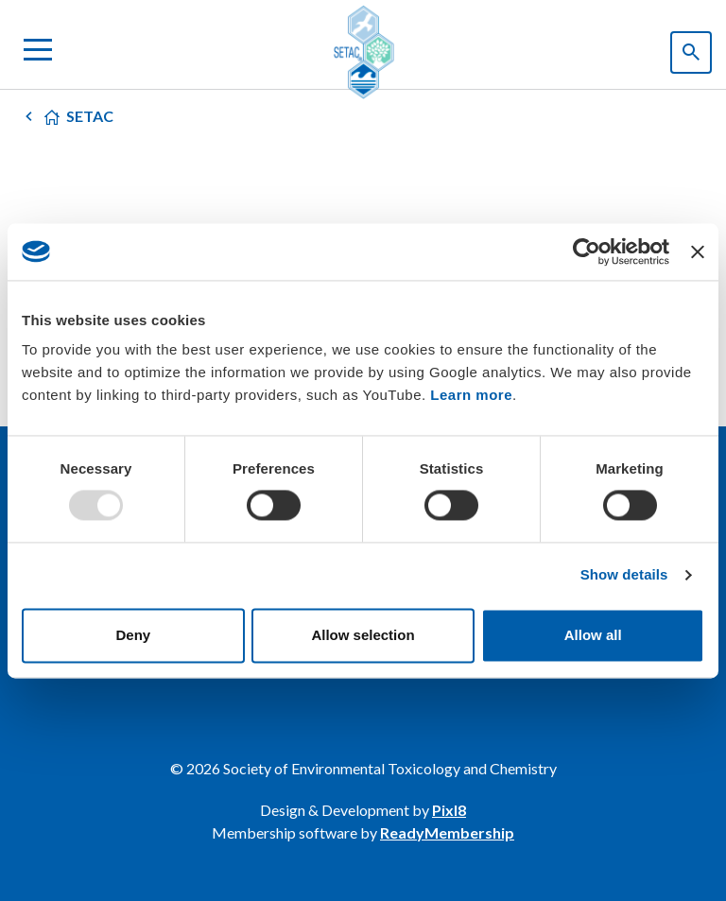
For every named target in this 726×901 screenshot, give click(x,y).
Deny (132, 635)
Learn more (471, 395)
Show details (624, 575)
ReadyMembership (447, 832)
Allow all (593, 635)
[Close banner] (697, 251)
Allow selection (362, 635)
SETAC (89, 116)
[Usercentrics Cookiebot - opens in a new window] (586, 251)
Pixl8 (449, 810)
